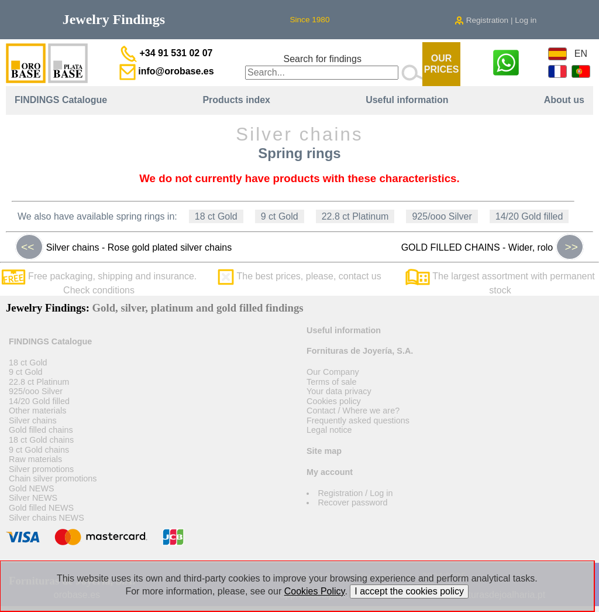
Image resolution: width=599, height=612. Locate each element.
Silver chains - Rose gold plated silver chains (123, 247)
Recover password (352, 502)
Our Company (333, 372)
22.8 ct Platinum (355, 216)
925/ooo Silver (441, 216)
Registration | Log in (495, 20)
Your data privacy (339, 391)
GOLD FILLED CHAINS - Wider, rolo (492, 247)
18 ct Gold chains (41, 440)
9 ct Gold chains (39, 449)
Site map (324, 451)
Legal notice (329, 430)
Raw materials (35, 459)
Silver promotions (41, 469)
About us (564, 100)
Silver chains (33, 420)
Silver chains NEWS (46, 517)
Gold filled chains (41, 430)
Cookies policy (334, 401)
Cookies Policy (314, 591)
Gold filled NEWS (41, 507)
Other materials (37, 410)
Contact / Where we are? (353, 410)
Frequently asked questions (358, 420)
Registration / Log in (355, 493)
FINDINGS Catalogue (61, 100)
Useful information (407, 100)
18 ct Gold (216, 216)
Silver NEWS (33, 497)
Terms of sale (332, 382)
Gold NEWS (31, 488)
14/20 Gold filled (529, 216)
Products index (236, 100)
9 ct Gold (279, 216)
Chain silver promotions (53, 478)
